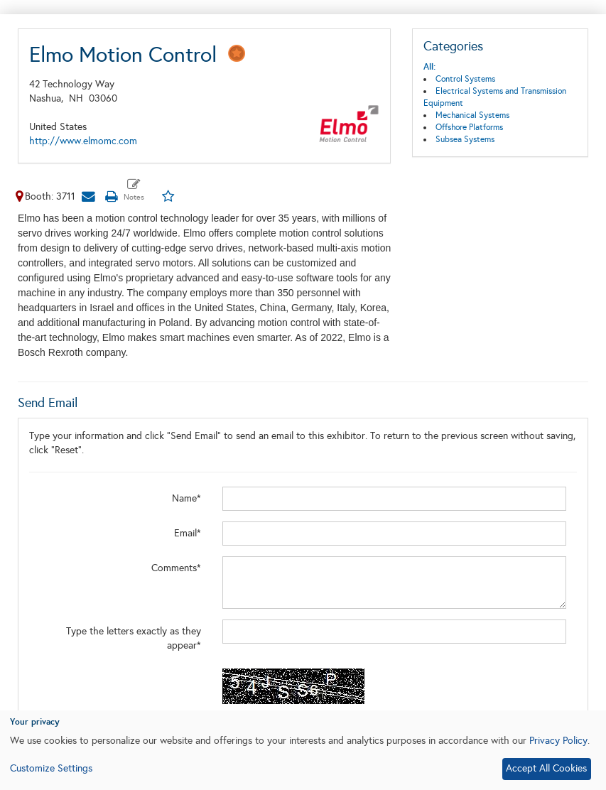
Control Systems (465, 79)
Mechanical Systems (472, 115)
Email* (187, 533)
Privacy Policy (558, 741)
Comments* (176, 568)
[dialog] (303, 750)
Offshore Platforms (469, 127)
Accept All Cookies (546, 768)
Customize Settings (51, 768)
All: (429, 66)
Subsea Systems (464, 139)
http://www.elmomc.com (83, 141)
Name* (186, 498)
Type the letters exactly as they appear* (133, 638)
